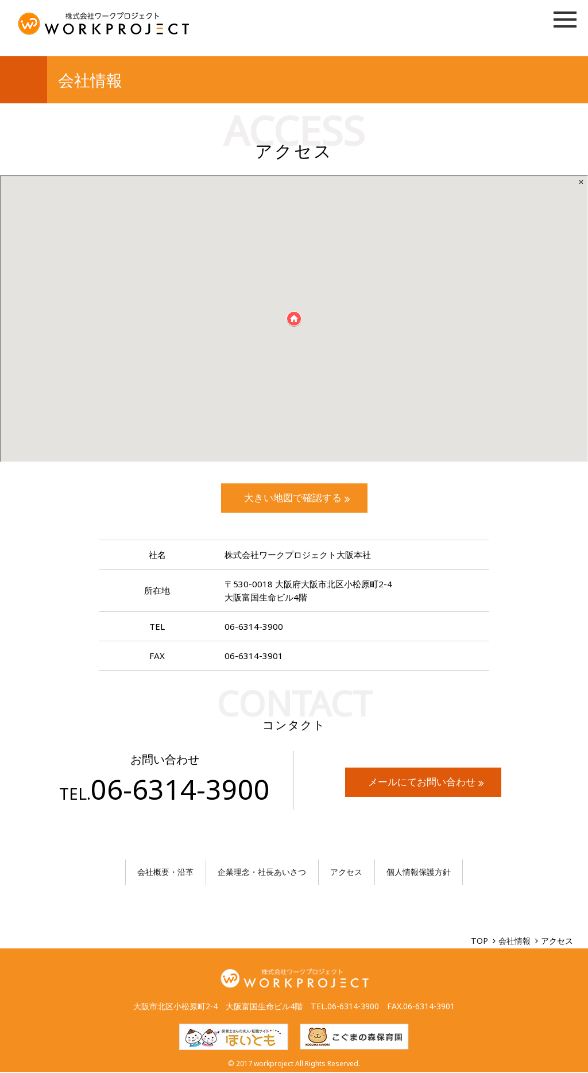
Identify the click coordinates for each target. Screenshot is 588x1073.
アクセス (346, 872)
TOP (479, 941)
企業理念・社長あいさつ (262, 872)
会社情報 (514, 941)
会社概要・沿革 (165, 872)
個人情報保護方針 (418, 872)
